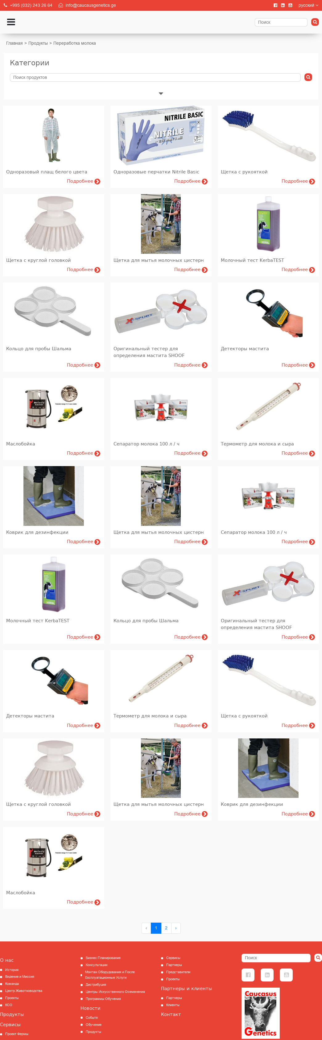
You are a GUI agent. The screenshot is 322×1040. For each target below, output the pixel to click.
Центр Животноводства (23, 991)
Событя (92, 1017)
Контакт (171, 1014)
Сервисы (10, 1024)
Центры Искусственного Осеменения (115, 991)
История (12, 970)
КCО (8, 1005)
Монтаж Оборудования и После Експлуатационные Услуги (110, 975)
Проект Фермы (16, 1034)
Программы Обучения (103, 999)
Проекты (12, 998)
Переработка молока (74, 43)
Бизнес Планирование (103, 958)
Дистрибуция (96, 984)
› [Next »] (176, 928)
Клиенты (173, 1005)
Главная (14, 43)
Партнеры (174, 965)
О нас (7, 960)
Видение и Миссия (19, 976)
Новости (90, 1008)
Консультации (96, 965)
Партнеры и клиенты (186, 988)
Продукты (38, 43)
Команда (12, 983)
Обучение (93, 1024)
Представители (178, 972)
